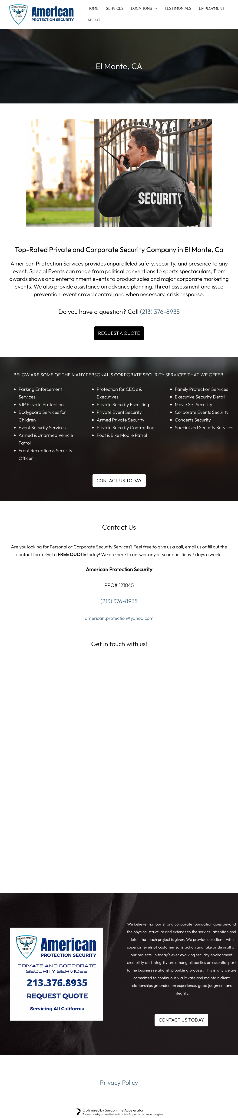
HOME (93, 8)
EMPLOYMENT (212, 8)
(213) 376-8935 (160, 311)
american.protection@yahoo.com (119, 618)
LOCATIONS (141, 8)
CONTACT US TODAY (119, 480)
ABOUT (93, 20)
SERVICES (115, 8)
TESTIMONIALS (178, 8)
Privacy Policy (119, 1082)
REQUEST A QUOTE (119, 333)
